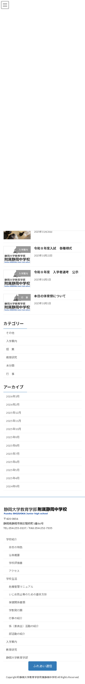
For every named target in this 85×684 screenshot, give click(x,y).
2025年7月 (12, 453)
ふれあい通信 (42, 666)
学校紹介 (11, 539)
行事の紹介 (15, 618)
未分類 (10, 365)
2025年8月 (12, 445)
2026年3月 (12, 396)
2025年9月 (12, 437)
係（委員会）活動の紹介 (24, 626)
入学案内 (11, 341)
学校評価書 (15, 563)
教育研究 (11, 357)
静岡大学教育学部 (17, 657)
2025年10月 (13, 429)
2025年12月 (13, 412)
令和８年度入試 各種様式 (53, 248)
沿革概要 (14, 555)
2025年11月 (13, 421)
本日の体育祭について (50, 296)
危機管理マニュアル (21, 586)
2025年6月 (12, 462)
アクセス (14, 571)
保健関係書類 (17, 602)
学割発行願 (15, 610)
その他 (10, 333)
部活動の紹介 (17, 634)
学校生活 (11, 578)
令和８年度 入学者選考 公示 (58, 272)
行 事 (10, 373)
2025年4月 (12, 478)
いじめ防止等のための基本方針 (28, 594)
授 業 (10, 349)
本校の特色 (15, 547)
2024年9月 (12, 486)
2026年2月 (12, 404)
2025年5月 (12, 470)
